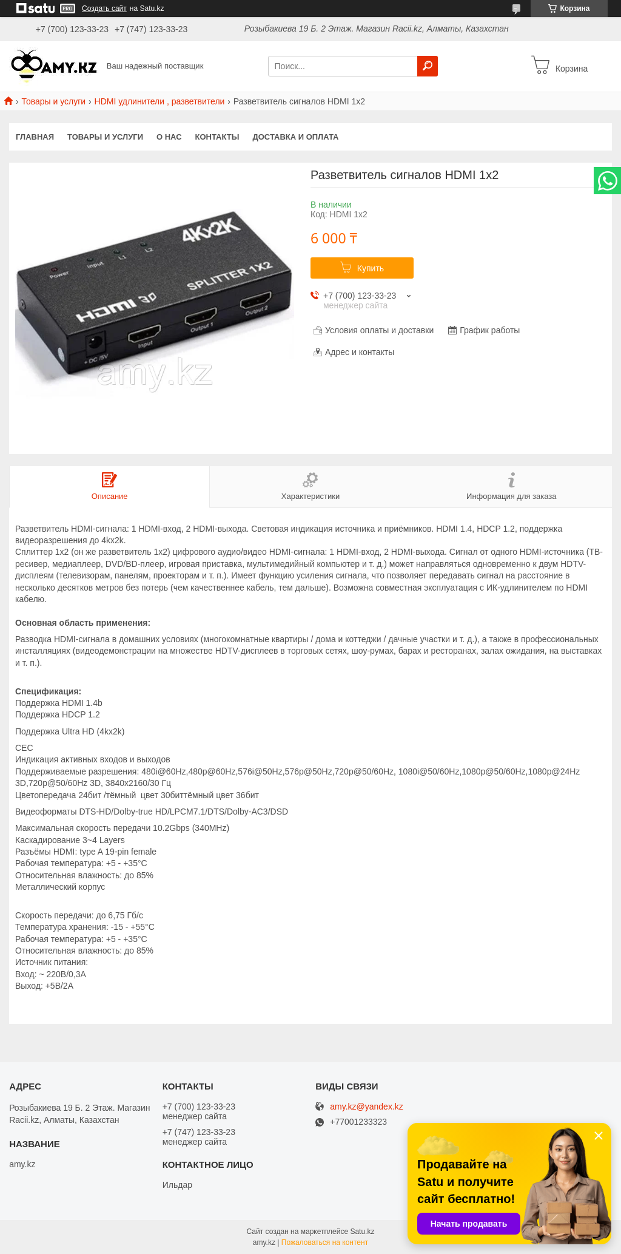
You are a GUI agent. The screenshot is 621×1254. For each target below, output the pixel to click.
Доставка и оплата (295, 136)
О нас (169, 136)
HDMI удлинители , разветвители (160, 101)
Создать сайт (104, 8)
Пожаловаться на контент (324, 1242)
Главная (35, 136)
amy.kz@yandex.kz (366, 1106)
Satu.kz (362, 1231)
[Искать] (427, 66)
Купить (370, 268)
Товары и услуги (53, 101)
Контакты (217, 136)
